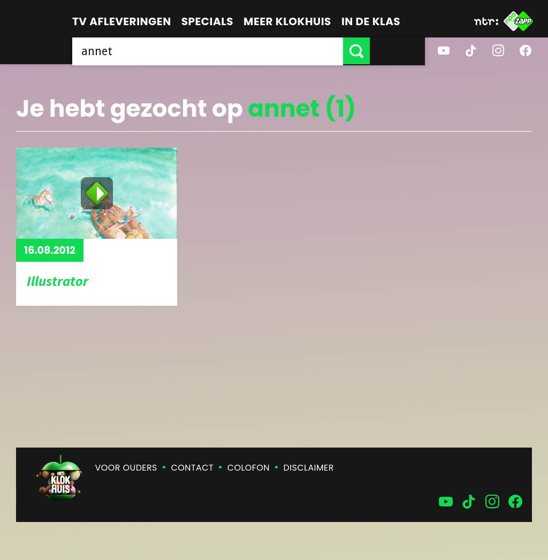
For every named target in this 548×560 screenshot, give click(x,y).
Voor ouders (126, 467)
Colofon (248, 467)
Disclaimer (309, 467)
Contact (192, 467)
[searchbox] (235, 50)
